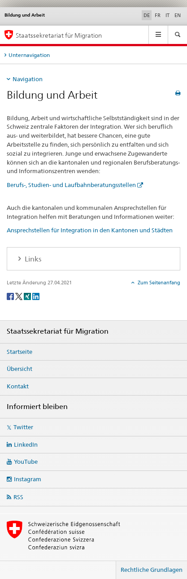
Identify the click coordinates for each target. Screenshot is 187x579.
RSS (18, 497)
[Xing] (28, 296)
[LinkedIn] (35, 296)
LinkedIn (26, 444)
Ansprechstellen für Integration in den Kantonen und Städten (90, 230)
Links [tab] (32, 259)
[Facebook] (11, 296)
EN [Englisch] (177, 15)
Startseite (19, 351)
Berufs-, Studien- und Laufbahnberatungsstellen (71, 184)
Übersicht (19, 368)
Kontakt (18, 386)
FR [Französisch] (158, 15)
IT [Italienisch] (167, 15)
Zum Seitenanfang (158, 282)
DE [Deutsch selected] (147, 15)
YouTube (26, 461)
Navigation (28, 79)
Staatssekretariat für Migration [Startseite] (59, 35)
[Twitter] (19, 296)
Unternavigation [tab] (29, 55)
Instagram (27, 479)
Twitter (23, 427)
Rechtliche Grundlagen (152, 569)
